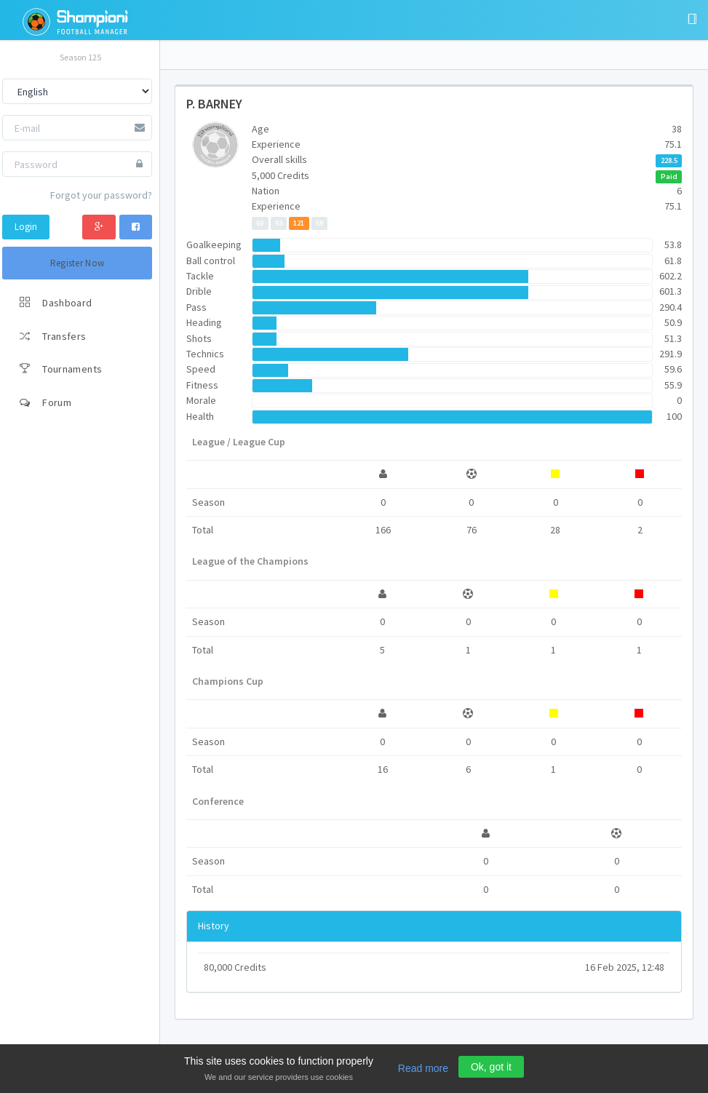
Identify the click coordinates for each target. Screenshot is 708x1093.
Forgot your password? (101, 195)
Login (26, 226)
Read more (423, 1068)
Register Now (77, 263)
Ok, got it (491, 1067)
